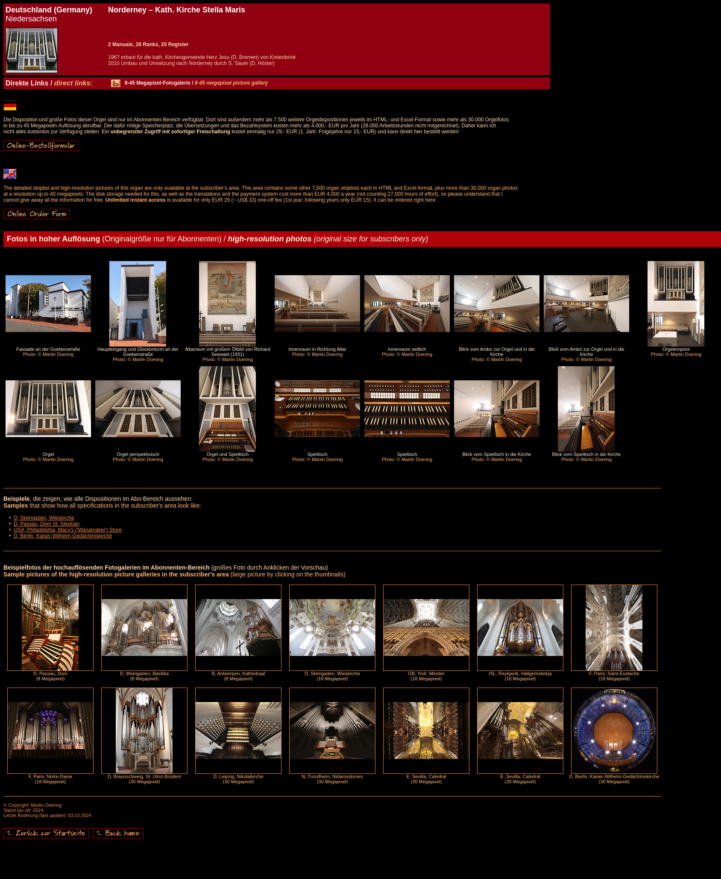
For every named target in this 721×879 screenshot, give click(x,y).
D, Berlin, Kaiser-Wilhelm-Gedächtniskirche (63, 536)
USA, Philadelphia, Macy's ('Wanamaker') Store (68, 530)
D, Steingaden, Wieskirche (44, 518)
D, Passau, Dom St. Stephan (46, 524)
